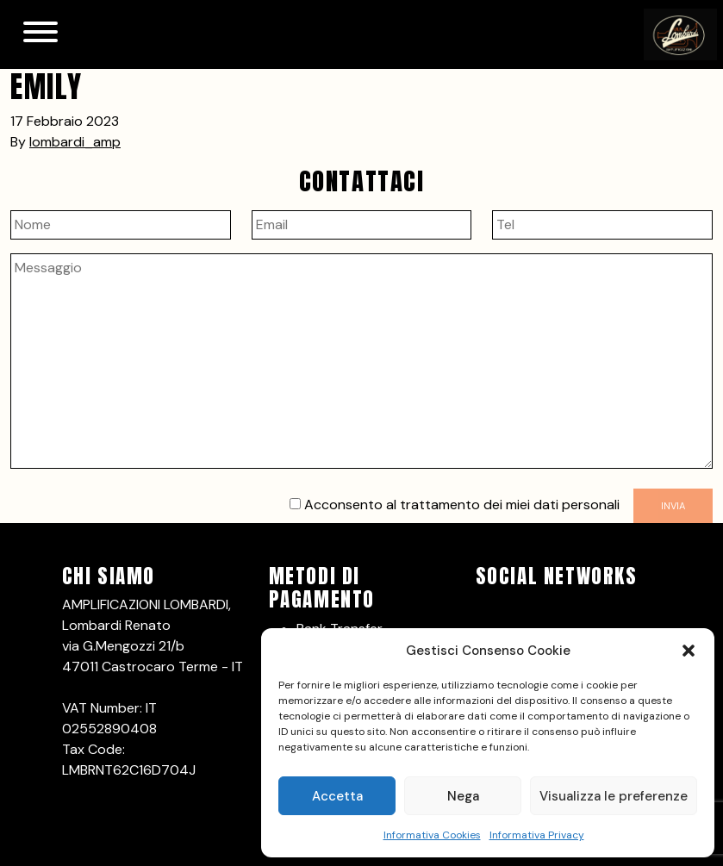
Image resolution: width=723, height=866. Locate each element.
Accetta (337, 796)
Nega (463, 796)
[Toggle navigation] (40, 34)
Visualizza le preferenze (613, 796)
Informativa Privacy (536, 835)
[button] (688, 650)
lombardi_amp (75, 142)
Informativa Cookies (432, 835)
